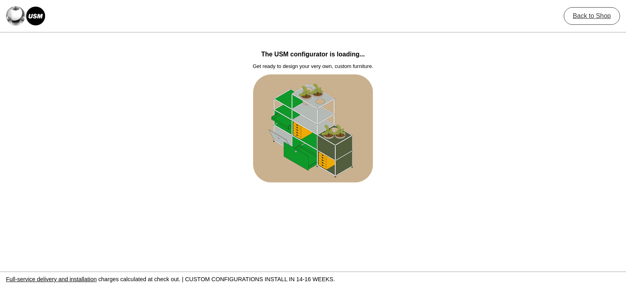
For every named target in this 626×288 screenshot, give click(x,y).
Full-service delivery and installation (51, 279)
